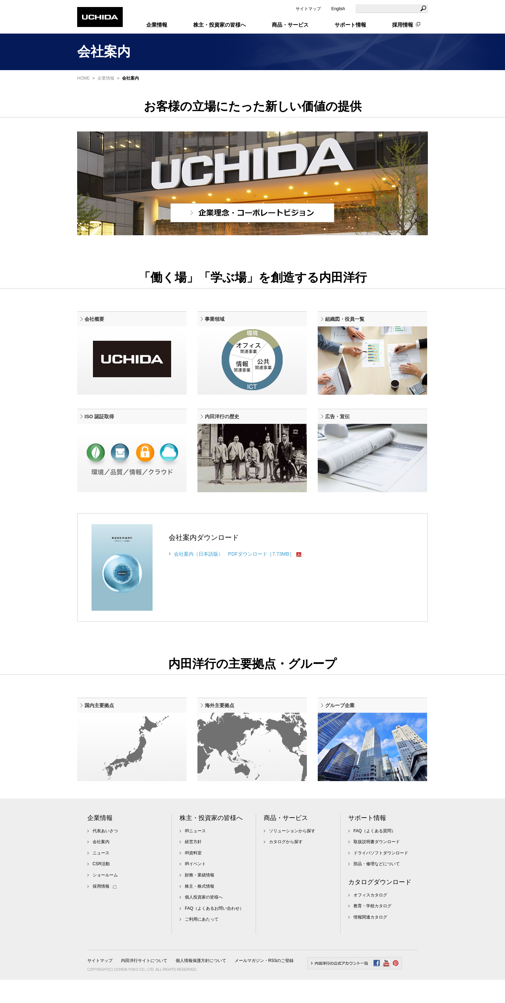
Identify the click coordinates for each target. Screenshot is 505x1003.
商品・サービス (286, 841)
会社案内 (101, 864)
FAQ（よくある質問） (375, 854)
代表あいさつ (105, 854)
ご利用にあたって (201, 942)
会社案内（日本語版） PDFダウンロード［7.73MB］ (234, 569)
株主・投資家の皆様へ (211, 841)
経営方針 (193, 864)
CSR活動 (101, 887)
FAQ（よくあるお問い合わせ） (214, 931)
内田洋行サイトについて (144, 983)
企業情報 (105, 78)
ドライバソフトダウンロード (381, 876)
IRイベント (195, 887)
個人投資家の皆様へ (204, 920)
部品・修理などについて (377, 887)
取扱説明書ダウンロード (377, 864)
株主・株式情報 (199, 909)
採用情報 (402, 25)
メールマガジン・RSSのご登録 (264, 983)
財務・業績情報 (199, 898)
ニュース (101, 876)
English (338, 8)
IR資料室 (193, 876)
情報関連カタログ (370, 940)
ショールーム (105, 898)
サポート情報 (367, 841)
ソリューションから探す (292, 854)
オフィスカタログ (370, 918)
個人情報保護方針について (201, 983)
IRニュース (195, 854)
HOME (83, 78)
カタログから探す (286, 864)
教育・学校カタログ (372, 929)
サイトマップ (308, 8)
